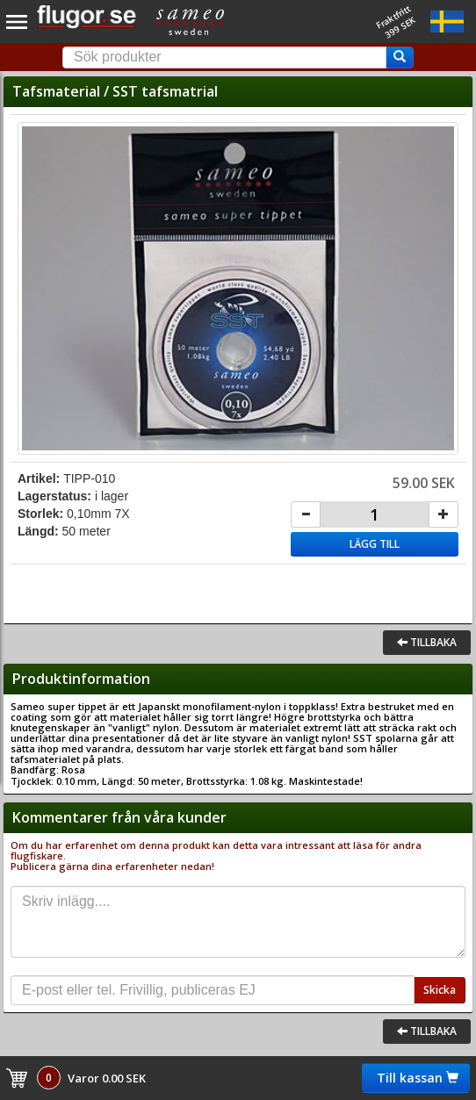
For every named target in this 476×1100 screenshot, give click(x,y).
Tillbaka (427, 642)
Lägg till (375, 543)
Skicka (439, 989)
